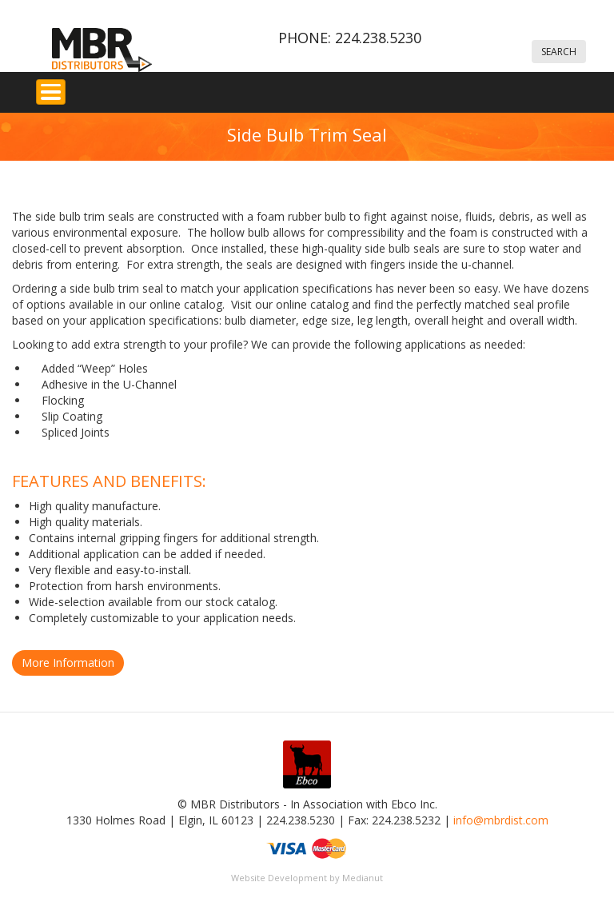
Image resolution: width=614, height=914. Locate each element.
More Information (68, 662)
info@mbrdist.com (500, 820)
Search (558, 51)
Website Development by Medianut (307, 878)
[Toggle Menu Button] (51, 92)
